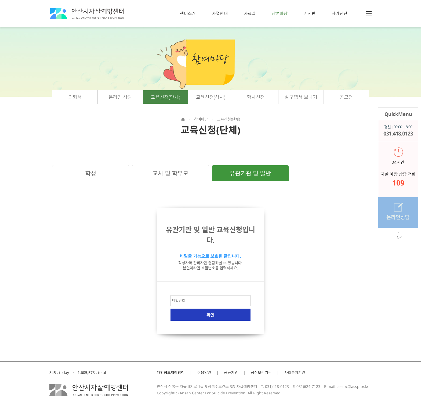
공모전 (346, 97)
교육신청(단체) (165, 97)
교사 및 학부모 (170, 173)
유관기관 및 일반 (250, 173)
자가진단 (339, 13)
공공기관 (231, 372)
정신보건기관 (261, 372)
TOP (398, 235)
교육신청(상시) (210, 97)
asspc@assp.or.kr (352, 386)
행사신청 (256, 97)
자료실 (250, 13)
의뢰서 (75, 97)
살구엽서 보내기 (301, 97)
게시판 (309, 13)
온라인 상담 (120, 97)
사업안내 (220, 13)
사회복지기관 (294, 372)
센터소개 (188, 13)
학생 (90, 173)
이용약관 (204, 372)
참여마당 (280, 13)
